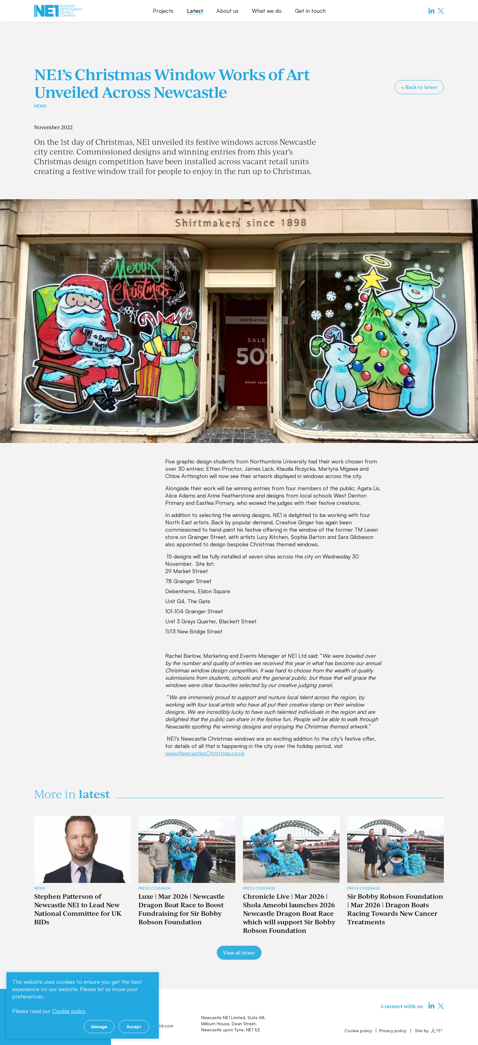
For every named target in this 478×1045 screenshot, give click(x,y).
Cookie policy (358, 1030)
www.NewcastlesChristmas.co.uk (204, 753)
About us (227, 10)
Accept (134, 1026)
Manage (99, 1026)
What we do (267, 10)
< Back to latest (419, 87)
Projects (163, 10)
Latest (195, 10)
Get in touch (310, 10)
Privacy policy (393, 1030)
